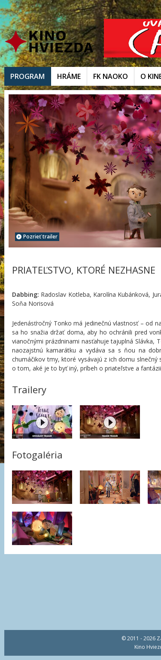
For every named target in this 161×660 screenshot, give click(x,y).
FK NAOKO (110, 76)
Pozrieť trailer (37, 236)
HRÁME (69, 76)
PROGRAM (27, 76)
